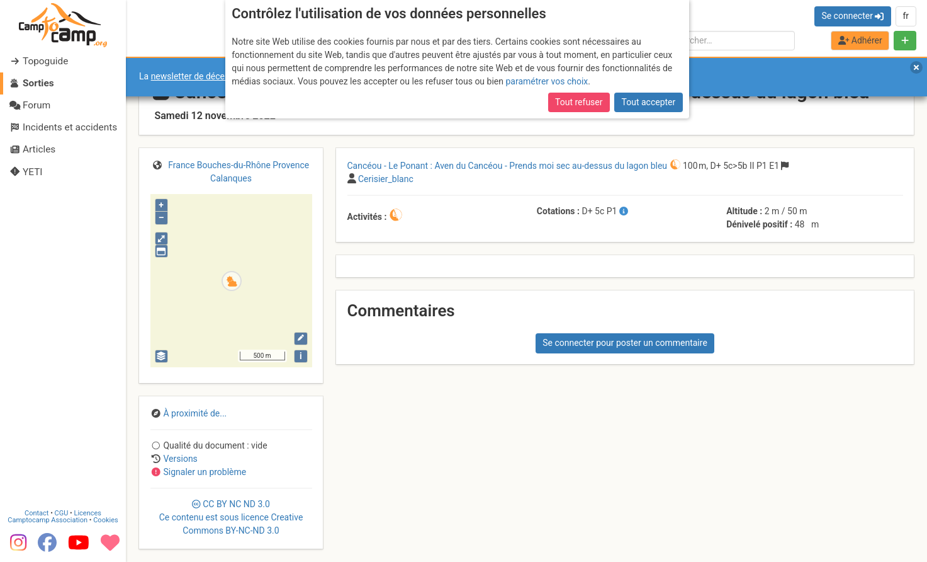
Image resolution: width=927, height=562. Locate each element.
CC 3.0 (231, 517)
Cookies (105, 520)
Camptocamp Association (47, 520)
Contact (36, 513)
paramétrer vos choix (546, 81)
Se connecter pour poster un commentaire (624, 343)
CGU (62, 513)
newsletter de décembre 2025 (209, 76)
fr (905, 16)
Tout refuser (578, 102)
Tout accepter (649, 102)
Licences (87, 513)
